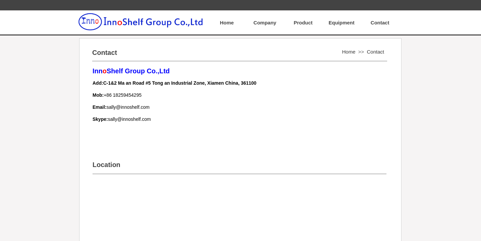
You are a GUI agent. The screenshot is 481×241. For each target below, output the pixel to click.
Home (348, 52)
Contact (375, 52)
